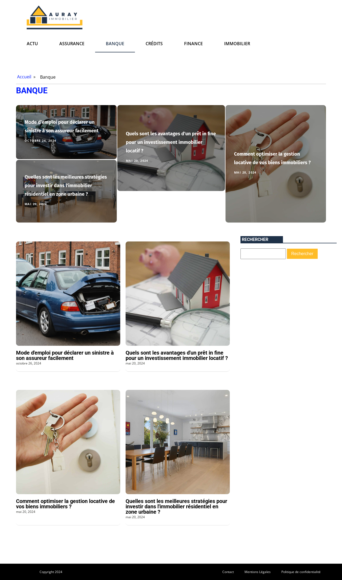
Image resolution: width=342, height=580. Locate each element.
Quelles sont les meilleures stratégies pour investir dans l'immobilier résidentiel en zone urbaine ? (66, 185)
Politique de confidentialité (301, 572)
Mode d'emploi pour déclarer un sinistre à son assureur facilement (65, 355)
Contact (228, 572)
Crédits (154, 44)
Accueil (24, 77)
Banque (115, 44)
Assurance (71, 44)
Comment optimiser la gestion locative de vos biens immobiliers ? (65, 504)
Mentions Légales (257, 572)
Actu (32, 44)
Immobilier (237, 44)
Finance (193, 44)
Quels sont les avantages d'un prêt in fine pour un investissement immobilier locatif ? (171, 142)
